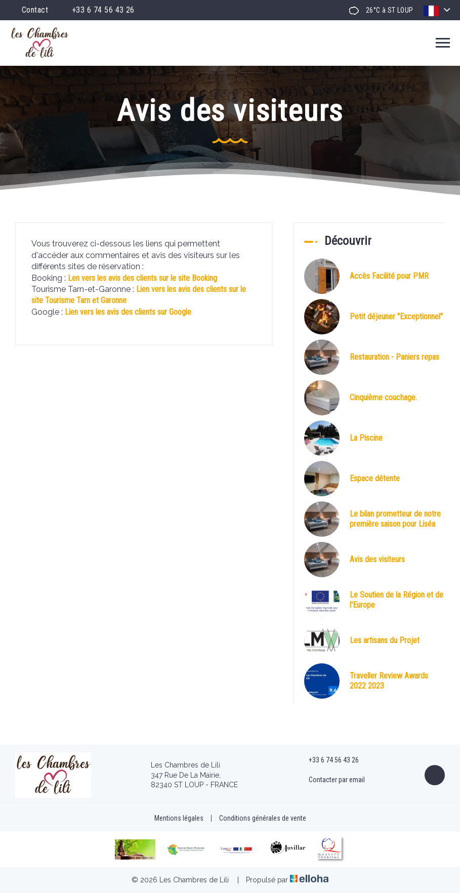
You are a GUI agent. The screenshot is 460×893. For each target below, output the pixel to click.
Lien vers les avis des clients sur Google (128, 312)
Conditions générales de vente (262, 818)
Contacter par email (331, 780)
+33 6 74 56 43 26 (328, 760)
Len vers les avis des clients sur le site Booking (142, 278)
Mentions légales (178, 818)
